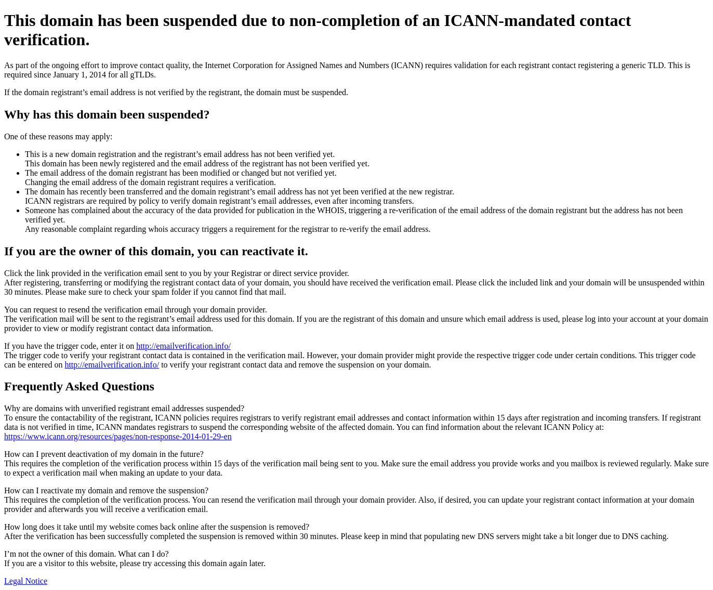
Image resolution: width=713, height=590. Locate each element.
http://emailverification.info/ (183, 346)
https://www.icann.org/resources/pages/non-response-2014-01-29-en (118, 436)
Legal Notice (25, 580)
